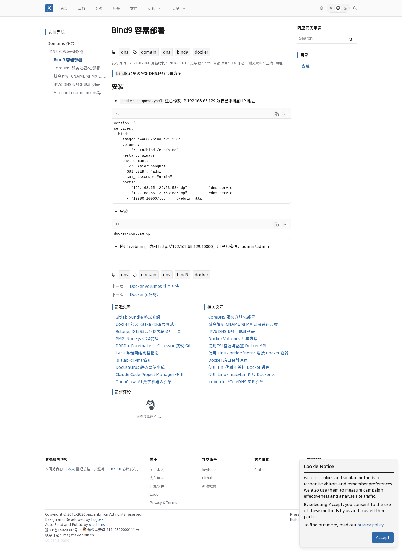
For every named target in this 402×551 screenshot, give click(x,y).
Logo (154, 494)
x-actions (97, 524)
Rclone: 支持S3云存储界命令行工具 (148, 331)
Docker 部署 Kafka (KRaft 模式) (146, 324)
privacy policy (370, 525)
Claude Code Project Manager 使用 (149, 374)
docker (201, 52)
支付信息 (157, 478)
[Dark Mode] (345, 8)
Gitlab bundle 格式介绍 (138, 317)
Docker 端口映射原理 (228, 360)
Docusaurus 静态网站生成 (140, 367)
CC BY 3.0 (114, 469)
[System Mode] (338, 8)
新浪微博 (209, 486)
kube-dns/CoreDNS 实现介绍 (236, 381)
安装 (306, 66)
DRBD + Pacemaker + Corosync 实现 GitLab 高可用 (156, 346)
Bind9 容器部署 (68, 60)
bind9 (182, 52)
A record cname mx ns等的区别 (80, 92)
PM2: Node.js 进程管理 (137, 338)
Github (208, 478)
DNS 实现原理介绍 (66, 51)
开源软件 (157, 486)
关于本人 (157, 469)
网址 (279, 63)
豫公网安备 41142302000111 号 (111, 529)
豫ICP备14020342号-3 (63, 530)
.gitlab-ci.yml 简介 (133, 360)
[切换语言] (321, 8)
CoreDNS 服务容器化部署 (77, 68)
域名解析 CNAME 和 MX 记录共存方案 (80, 76)
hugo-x (97, 519)
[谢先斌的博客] (49, 8)
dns (124, 52)
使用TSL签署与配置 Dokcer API (237, 346)
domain (148, 52)
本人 (72, 469)
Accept (382, 537)
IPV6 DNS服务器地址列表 (77, 84)
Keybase (209, 469)
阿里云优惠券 (309, 28)
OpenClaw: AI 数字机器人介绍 (144, 381)
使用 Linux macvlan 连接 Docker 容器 (244, 374)
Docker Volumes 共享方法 (154, 286)
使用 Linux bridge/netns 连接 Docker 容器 (248, 353)
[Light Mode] (331, 8)
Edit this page (57, 540)
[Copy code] (276, 114)
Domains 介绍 (60, 43)
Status (259, 469)
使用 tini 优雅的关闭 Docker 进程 (239, 367)
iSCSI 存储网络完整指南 (137, 353)
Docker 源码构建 (145, 294)
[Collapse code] (285, 114)
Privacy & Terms (163, 502)
